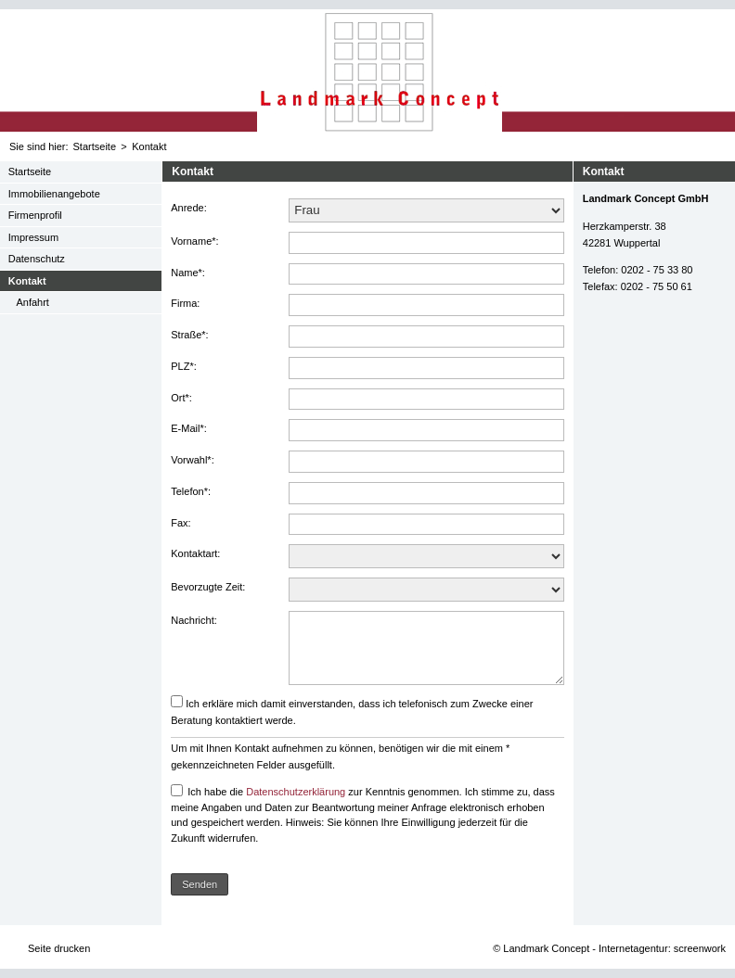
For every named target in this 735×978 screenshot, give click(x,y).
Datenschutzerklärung (295, 791)
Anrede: (189, 207)
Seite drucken (59, 948)
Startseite (94, 146)
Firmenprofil (35, 215)
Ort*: (181, 397)
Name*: (188, 272)
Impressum (33, 237)
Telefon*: (191, 491)
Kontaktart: (195, 553)
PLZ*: (184, 366)
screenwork (700, 948)
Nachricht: (194, 620)
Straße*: (189, 334)
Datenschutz (36, 258)
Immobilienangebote (54, 193)
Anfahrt (32, 302)
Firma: (185, 303)
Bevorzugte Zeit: (208, 586)
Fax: (180, 522)
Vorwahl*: (192, 459)
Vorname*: (194, 241)
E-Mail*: (189, 428)
